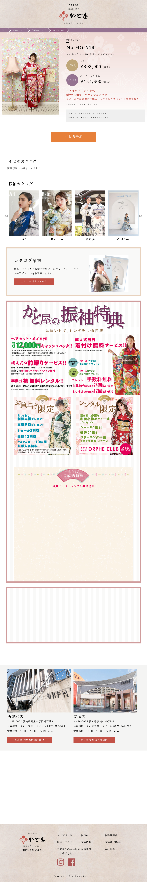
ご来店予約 (73, 137)
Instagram (134, 17)
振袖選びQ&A (113, 842)
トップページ (64, 835)
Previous (6, 216)
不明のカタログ (39, 30)
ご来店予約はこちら (125, 17)
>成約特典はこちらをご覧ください (82, 104)
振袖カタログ (19, 30)
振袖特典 (86, 842)
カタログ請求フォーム (34, 281)
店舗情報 (86, 849)
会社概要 (110, 849)
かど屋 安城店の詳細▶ (94, 740)
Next (140, 216)
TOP (4, 30)
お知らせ (86, 835)
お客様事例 (111, 835)
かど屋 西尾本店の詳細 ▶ (29, 740)
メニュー (142, 17)
